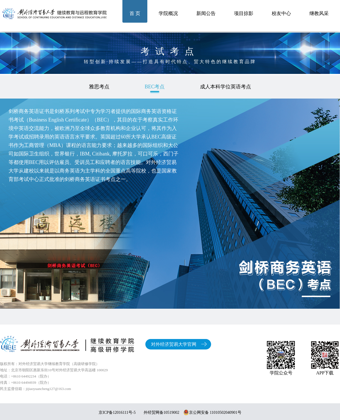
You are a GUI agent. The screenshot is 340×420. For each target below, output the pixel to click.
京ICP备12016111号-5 (117, 412)
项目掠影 (243, 13)
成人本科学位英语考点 (225, 86)
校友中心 (281, 13)
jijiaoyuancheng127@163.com (48, 389)
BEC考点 (154, 86)
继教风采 (319, 13)
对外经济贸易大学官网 (173, 344)
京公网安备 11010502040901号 (212, 412)
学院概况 (168, 13)
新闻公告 (206, 13)
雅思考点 (99, 86)
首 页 (134, 13)
